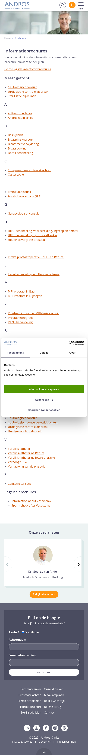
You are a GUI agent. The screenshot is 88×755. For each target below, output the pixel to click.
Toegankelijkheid (66, 741)
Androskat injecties (20, 118)
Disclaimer (45, 741)
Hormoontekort (30, 707)
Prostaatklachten (29, 695)
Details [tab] (44, 352)
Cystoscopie (16, 174)
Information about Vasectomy (31, 501)
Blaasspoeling (17, 148)
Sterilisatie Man (31, 712)
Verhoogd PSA (17, 462)
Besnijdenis (15, 135)
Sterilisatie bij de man (22, 96)
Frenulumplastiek (19, 192)
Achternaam (17, 640)
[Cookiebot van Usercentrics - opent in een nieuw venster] (68, 343)
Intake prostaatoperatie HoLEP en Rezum (36, 257)
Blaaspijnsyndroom (20, 139)
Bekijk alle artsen (44, 594)
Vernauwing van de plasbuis (26, 466)
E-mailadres (22, 655)
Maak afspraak (54, 695)
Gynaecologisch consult (23, 213)
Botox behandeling (20, 153)
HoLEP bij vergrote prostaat (26, 240)
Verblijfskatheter (19, 449)
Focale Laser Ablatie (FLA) (24, 196)
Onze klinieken (54, 689)
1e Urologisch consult (22, 87)
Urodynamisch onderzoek (25, 431)
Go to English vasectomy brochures (27, 69)
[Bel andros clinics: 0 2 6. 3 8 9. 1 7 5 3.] (72, 5)
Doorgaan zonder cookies (44, 409)
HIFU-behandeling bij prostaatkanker (32, 235)
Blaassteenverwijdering (23, 144)
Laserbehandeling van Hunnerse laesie (33, 274)
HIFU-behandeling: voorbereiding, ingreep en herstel (43, 231)
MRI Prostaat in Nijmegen (25, 296)
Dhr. (27, 632)
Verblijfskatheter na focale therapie (31, 458)
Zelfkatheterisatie (20, 484)
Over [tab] (72, 352)
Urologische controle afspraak (28, 92)
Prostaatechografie (20, 318)
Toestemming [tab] (15, 352)
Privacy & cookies (22, 741)
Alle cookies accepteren (44, 389)
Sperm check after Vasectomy (30, 505)
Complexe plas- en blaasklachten (29, 170)
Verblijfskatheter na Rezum (26, 453)
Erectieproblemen (29, 701)
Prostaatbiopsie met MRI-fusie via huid (33, 313)
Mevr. (37, 632)
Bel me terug (52, 707)
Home (7, 38)
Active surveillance (20, 113)
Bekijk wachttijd (54, 701)
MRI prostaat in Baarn (22, 291)
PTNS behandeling (20, 322)
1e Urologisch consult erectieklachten (33, 422)
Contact (49, 712)
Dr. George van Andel (43, 572)
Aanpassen (44, 399)
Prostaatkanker (30, 689)
